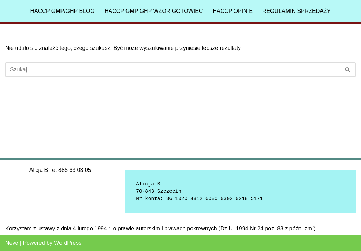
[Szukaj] (172, 69)
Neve (11, 243)
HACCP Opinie (232, 11)
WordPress (67, 243)
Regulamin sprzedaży (296, 11)
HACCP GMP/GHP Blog (62, 11)
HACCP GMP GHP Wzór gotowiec (153, 11)
